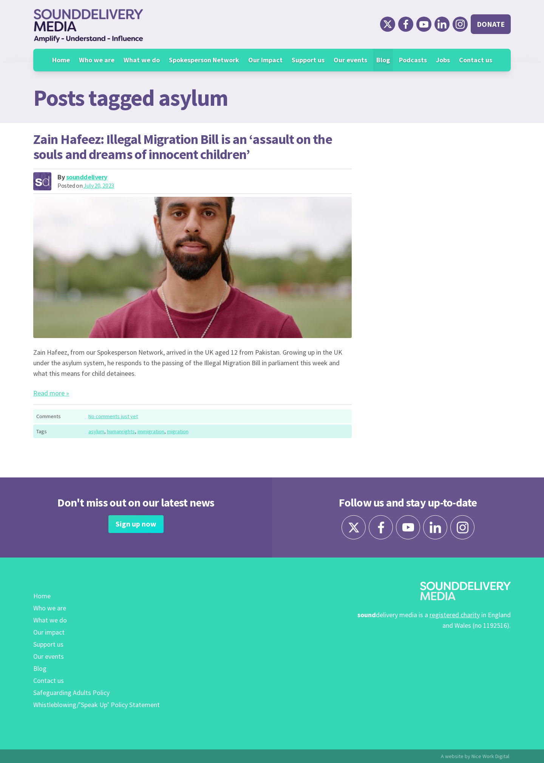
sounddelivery (86, 177)
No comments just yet (113, 416)
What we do (142, 60)
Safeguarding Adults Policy (71, 692)
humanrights (121, 431)
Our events (350, 60)
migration (178, 431)
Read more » (51, 393)
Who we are (96, 60)
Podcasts (413, 60)
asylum (96, 431)
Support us (308, 60)
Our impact (265, 60)
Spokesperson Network (204, 60)
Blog (383, 60)
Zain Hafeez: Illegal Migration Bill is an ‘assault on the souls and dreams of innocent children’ (182, 147)
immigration (151, 431)
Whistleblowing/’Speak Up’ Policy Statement (96, 704)
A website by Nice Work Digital (475, 756)
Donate (491, 24)
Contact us (475, 60)
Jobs (443, 60)
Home (61, 60)
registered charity (455, 614)
